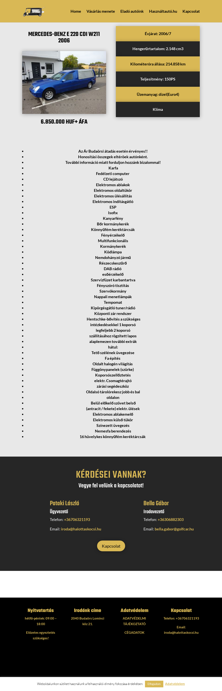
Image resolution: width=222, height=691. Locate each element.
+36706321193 (77, 519)
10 (57, 99)
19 (90, 99)
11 (61, 99)
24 (57, 105)
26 (64, 105)
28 (71, 105)
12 (65, 99)
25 (60, 105)
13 (68, 99)
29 (75, 105)
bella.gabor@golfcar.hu (174, 529)
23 (53, 105)
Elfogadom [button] (154, 684)
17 (83, 99)
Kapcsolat (191, 12)
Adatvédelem (175, 684)
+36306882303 (171, 519)
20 (94, 99)
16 (79, 99)
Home (76, 12)
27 (68, 105)
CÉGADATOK (134, 632)
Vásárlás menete (101, 12)
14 (72, 99)
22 (101, 99)
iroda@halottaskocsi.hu (81, 529)
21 (98, 99)
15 (76, 99)
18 (87, 99)
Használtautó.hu (163, 12)
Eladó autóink (132, 12)
